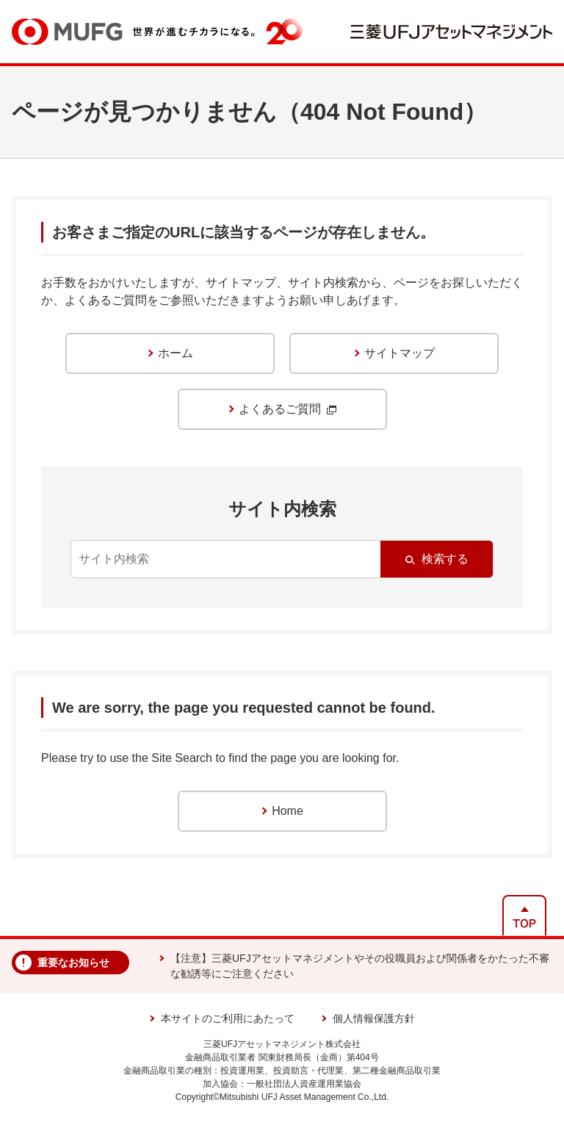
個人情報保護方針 (374, 1018)
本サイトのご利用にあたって (227, 1018)
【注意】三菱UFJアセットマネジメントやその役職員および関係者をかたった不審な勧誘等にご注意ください (359, 965)
